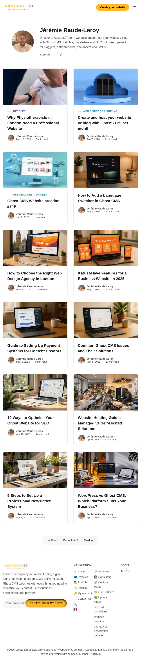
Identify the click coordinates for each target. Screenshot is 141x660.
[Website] (61, 54)
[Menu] (134, 7)
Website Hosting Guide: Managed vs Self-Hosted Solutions (100, 423)
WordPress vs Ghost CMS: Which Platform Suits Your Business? (102, 501)
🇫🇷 (75, 609)
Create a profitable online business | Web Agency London (49, 649)
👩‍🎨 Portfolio (80, 582)
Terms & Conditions (100, 609)
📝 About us (101, 571)
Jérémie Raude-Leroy (29, 136)
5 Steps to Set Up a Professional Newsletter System (29, 501)
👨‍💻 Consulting (102, 576)
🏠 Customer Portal (102, 584)
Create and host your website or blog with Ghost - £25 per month (104, 123)
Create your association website (101, 631)
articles (19, 111)
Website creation (99, 619)
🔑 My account (82, 593)
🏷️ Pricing (79, 571)
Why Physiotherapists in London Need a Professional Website (33, 123)
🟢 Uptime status (100, 599)
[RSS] (125, 571)
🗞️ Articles (80, 587)
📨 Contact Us (82, 598)
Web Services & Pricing (100, 111)
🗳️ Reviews (80, 576)
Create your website (112, 7)
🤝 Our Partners (104, 592)
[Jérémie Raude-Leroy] (11, 138)
